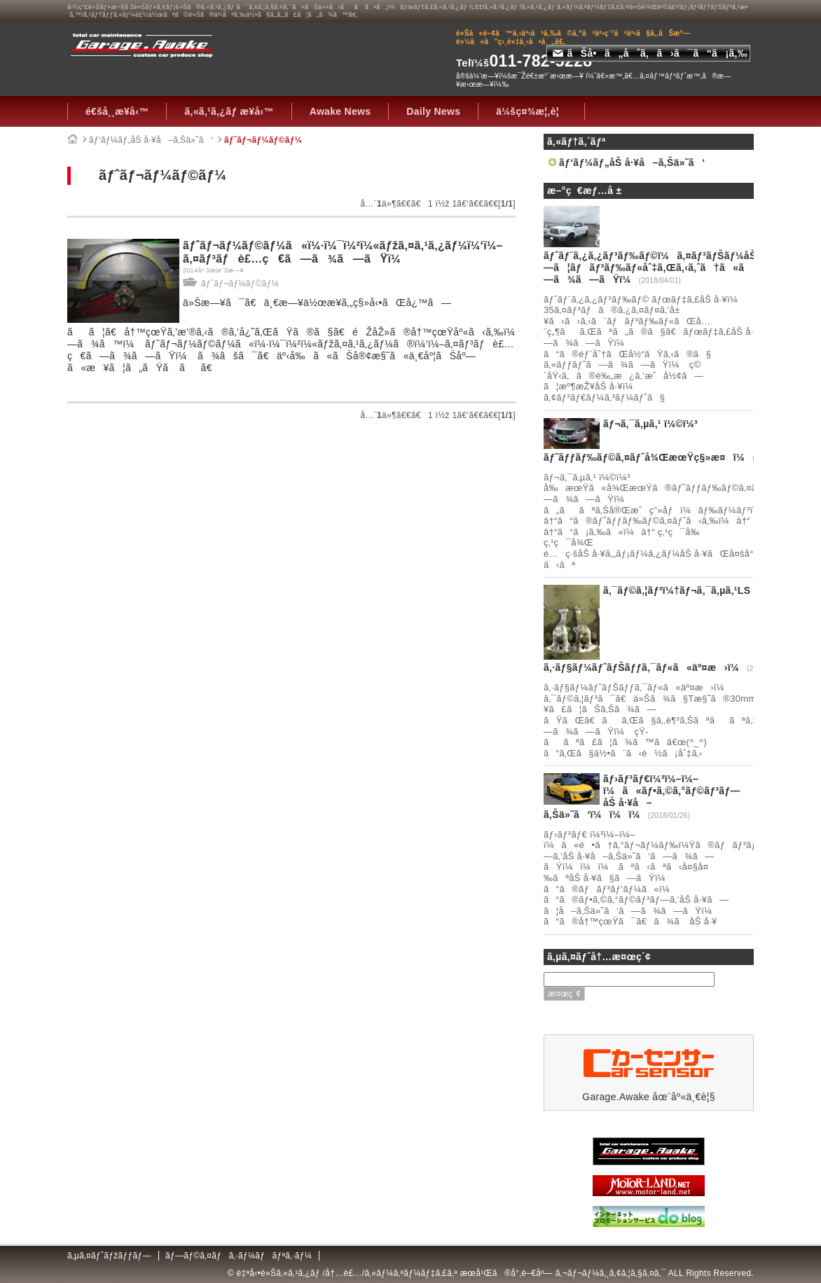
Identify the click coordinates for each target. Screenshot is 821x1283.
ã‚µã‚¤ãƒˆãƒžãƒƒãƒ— (109, 1256)
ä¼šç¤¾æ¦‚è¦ (531, 111)
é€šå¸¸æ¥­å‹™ (117, 111)
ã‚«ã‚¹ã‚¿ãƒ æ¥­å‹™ (228, 111)
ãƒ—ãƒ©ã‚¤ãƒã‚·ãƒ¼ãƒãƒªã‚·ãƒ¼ (238, 1256)
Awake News (340, 111)
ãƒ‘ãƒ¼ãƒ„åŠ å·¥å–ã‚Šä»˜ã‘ (151, 140)
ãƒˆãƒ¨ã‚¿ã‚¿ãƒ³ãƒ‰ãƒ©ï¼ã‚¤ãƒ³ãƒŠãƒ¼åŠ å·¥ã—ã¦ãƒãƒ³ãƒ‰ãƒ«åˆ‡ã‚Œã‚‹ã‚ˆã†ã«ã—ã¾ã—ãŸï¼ (665, 267)
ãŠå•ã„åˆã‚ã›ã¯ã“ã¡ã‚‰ (650, 53)
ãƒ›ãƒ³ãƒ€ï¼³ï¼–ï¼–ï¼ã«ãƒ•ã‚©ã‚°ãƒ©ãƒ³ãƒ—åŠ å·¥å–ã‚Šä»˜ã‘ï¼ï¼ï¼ (642, 796)
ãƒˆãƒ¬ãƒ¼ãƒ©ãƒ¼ (263, 140)
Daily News (433, 111)
